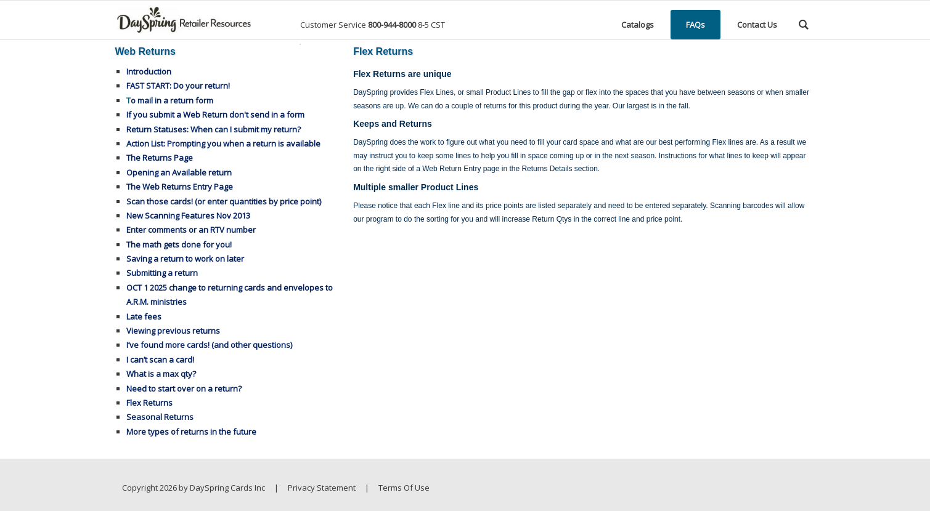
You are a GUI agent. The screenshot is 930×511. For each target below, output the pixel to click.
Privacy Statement (322, 487)
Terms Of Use (404, 487)
